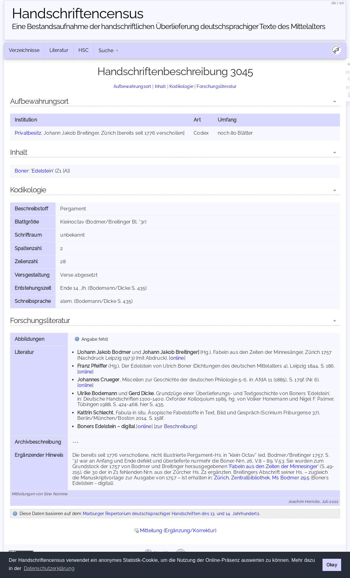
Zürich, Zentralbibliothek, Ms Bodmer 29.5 (262, 478)
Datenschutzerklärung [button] (49, 568)
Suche (106, 50)
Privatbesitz (28, 133)
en (341, 3)
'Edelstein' (42, 171)
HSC (83, 50)
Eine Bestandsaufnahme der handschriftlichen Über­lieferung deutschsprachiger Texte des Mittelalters (168, 26)
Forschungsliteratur (216, 86)
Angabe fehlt (95, 339)
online (177, 358)
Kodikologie (181, 86)
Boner (22, 171)
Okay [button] (331, 564)
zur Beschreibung (175, 426)
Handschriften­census (77, 13)
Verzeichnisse (24, 50)
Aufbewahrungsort (132, 86)
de (333, 3)
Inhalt (160, 86)
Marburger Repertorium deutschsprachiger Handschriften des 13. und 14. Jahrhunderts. (171, 513)
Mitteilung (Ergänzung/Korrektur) (178, 530)
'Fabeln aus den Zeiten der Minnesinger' (273, 466)
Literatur (58, 50)
